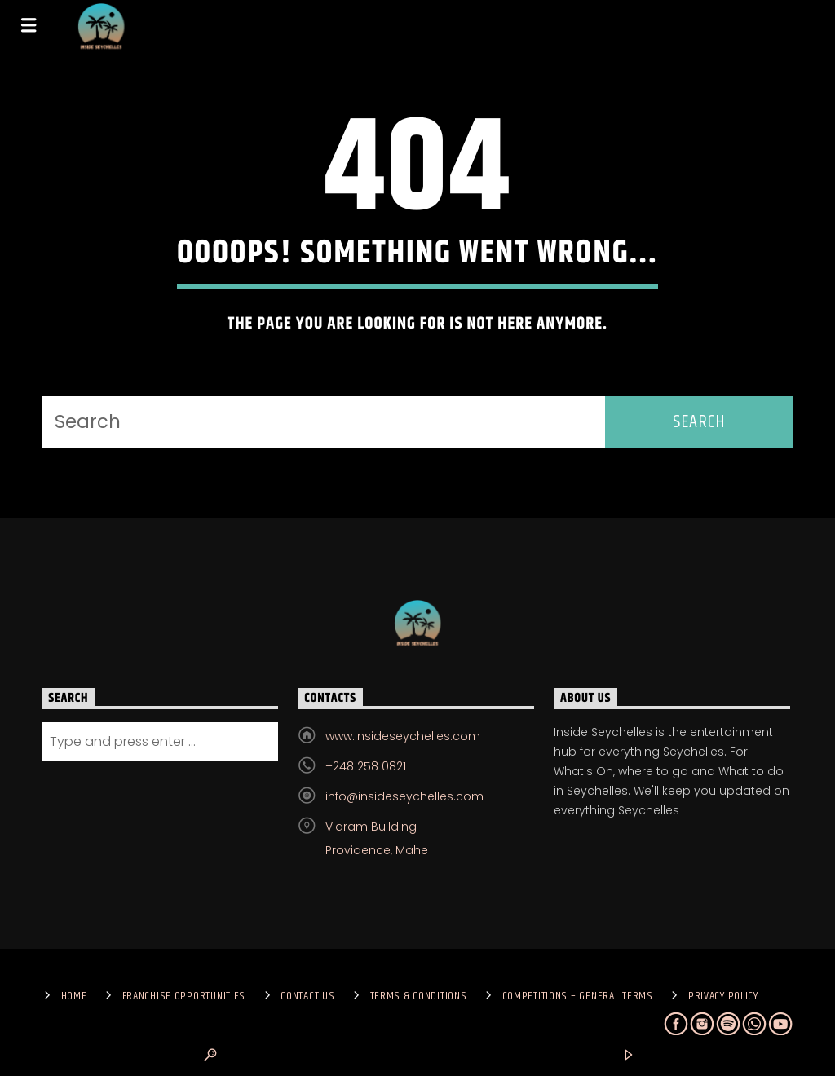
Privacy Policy (723, 996)
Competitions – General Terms (577, 996)
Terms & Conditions (418, 996)
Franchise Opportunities (184, 996)
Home (74, 996)
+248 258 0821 (365, 766)
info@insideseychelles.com (404, 796)
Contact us (307, 996)
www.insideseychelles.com (402, 736)
